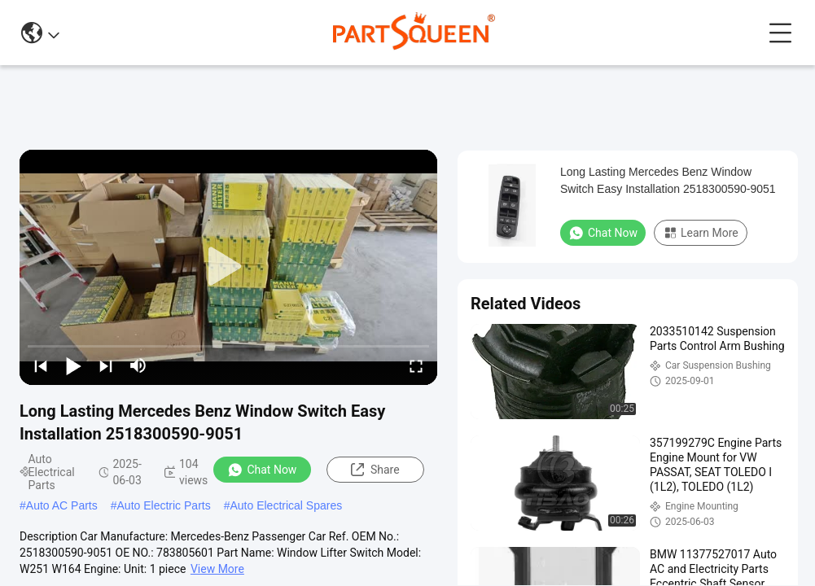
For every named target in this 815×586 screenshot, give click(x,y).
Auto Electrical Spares (286, 505)
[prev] (40, 365)
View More (217, 568)
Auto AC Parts (62, 505)
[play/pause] (73, 365)
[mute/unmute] (138, 365)
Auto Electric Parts (164, 505)
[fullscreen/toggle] (416, 365)
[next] (106, 365)
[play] (228, 267)
